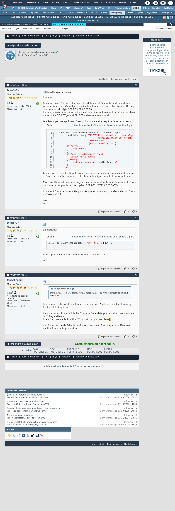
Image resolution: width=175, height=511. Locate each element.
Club (133, 2)
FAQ (45, 2)
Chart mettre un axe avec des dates (26, 401)
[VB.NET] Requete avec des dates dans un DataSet (34, 408)
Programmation (122, 8)
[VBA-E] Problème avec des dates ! (25, 395)
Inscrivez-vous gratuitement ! (68, 24)
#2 (136, 217)
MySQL (93, 13)
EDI (109, 8)
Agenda (47, 28)
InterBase (82, 13)
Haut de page (130, 444)
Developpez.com (115, 444)
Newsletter (81, 2)
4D (14, 13)
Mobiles (156, 8)
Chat (66, 2)
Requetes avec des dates (20, 415)
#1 (136, 85)
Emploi (97, 2)
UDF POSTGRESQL (143, 17)
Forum (13, 35)
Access (22, 13)
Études (110, 2)
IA (61, 8)
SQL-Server (152, 13)
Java (89, 8)
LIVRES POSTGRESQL (87, 20)
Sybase (140, 13)
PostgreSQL (117, 13)
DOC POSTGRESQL (93, 17)
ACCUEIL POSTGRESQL (22, 17)
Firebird (70, 13)
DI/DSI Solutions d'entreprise (32, 8)
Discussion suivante (86, 366)
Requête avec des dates (42, 52)
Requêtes (67, 35)
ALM (68, 8)
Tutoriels (32, 2)
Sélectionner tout (82, 125)
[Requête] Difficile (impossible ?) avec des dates (32, 422)
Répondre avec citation (109, 212)
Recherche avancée (163, 28)
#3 (136, 275)
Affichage (130, 79)
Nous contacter (98, 444)
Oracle (130, 13)
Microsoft (78, 8)
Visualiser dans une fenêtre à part (114, 125)
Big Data (34, 13)
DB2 (60, 13)
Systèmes (168, 8)
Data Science (48, 13)
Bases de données (31, 35)
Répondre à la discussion (23, 45)
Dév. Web (99, 8)
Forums (17, 2)
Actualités (27, 350)
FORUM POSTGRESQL (48, 17)
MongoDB (167, 13)
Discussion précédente (59, 366)
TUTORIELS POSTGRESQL (118, 17)
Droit (122, 2)
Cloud (53, 8)
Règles (65, 28)
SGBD (136, 8)
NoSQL (104, 13)
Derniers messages (10, 28)
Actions (26, 28)
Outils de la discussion (110, 79)
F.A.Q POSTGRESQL (71, 17)
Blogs (55, 2)
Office (146, 8)
